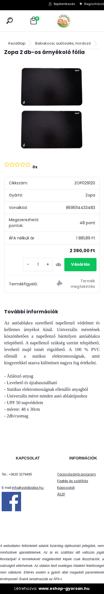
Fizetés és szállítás (72, 481)
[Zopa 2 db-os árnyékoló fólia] (52, 108)
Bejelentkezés (64, 4)
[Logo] (76, 21)
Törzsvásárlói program (76, 474)
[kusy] (38, 264)
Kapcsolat (66, 487)
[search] (9, 20)
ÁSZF (61, 494)
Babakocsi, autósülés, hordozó (63, 43)
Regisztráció (94, 4)
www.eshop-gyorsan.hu (64, 588)
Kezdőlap (17, 43)
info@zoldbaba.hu (28, 487)
